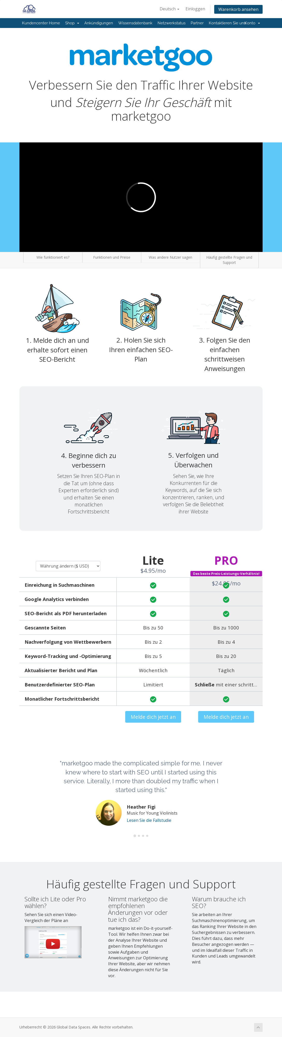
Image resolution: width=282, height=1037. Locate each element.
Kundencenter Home (41, 23)
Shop (72, 23)
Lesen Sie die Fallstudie (149, 820)
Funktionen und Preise (111, 257)
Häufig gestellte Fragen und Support (229, 260)
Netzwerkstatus (171, 23)
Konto (252, 23)
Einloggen (195, 9)
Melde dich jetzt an (153, 716)
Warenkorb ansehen (238, 9)
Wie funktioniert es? (52, 257)
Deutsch (169, 9)
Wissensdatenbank (135, 23)
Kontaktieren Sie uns (227, 23)
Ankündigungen (98, 23)
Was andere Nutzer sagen (170, 257)
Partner (197, 23)
